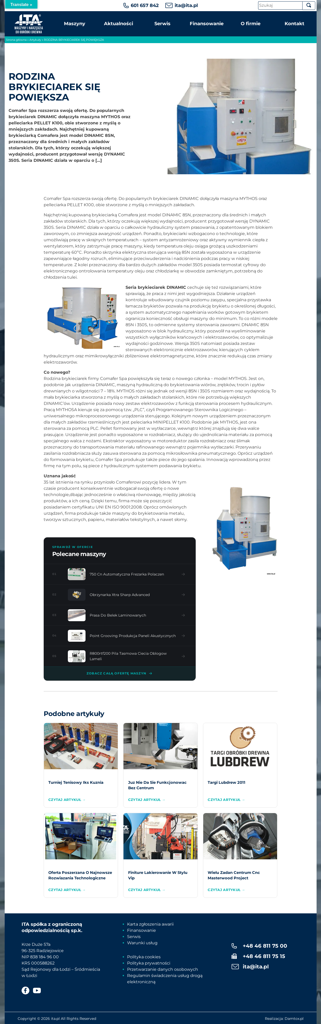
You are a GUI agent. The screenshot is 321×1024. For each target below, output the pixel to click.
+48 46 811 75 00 (265, 946)
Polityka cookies (144, 956)
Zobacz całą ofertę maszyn (120, 673)
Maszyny (74, 23)
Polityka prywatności (148, 963)
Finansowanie (207, 23)
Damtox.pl (294, 1018)
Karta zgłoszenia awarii (150, 924)
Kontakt (294, 23)
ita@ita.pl (186, 5)
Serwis (162, 23)
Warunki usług (142, 942)
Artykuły (35, 40)
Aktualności (118, 23)
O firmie (250, 23)
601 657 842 (145, 5)
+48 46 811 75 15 (264, 956)
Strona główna (16, 40)
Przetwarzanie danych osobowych (162, 969)
